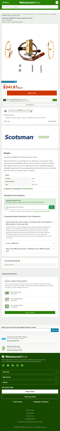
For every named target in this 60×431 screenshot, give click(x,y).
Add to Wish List (30, 104)
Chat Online (17, 402)
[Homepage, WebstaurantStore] (30, 2)
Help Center (30, 391)
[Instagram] (3, 365)
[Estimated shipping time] (31, 111)
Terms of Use (38, 211)
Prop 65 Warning (26, 189)
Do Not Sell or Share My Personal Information (30, 421)
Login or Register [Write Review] (30, 312)
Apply (55, 100)
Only (4, 84)
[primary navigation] (6, 2)
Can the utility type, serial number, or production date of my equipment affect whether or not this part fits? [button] (28, 223)
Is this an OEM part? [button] (12, 243)
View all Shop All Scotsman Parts (43, 137)
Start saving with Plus (13, 340)
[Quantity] (5, 93)
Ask (51, 207)
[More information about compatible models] (19, 261)
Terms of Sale (30, 410)
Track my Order (30, 397)
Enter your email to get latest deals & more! (18, 327)
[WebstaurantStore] (24, 356)
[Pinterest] (22, 365)
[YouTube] (8, 365)
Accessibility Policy (30, 419)
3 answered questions (17, 22)
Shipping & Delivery (40, 402)
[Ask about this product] (30, 207)
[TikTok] (17, 365)
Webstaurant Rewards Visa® (17, 100)
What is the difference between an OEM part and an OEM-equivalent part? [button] (28, 250)
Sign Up (54, 330)
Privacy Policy (46, 211)
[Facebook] (12, 365)
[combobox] (30, 7)
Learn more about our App (14, 350)
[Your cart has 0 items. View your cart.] (55, 2)
